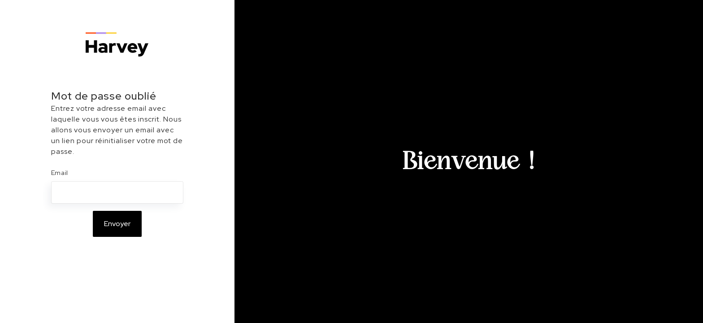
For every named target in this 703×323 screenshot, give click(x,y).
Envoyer (117, 223)
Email (60, 173)
